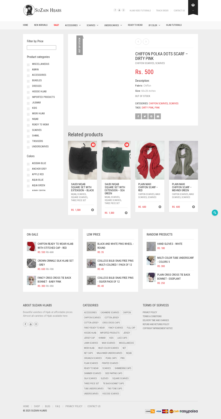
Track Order (162, 10)
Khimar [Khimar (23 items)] (102, 338)
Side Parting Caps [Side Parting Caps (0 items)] (113, 373)
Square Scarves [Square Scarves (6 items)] (120, 378)
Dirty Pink (147, 107)
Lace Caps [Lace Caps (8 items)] (122, 338)
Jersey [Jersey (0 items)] (126, 333)
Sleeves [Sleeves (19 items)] (105, 378)
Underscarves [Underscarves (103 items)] (91, 393)
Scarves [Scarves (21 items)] (106, 368)
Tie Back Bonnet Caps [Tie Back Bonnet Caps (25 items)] (113, 383)
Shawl (35, 135)
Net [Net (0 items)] (124, 348)
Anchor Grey (39, 168)
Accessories (71, 25)
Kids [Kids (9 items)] (111, 338)
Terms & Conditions (152, 316)
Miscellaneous (40, 64)
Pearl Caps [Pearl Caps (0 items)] (111, 358)
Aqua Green (38, 185)
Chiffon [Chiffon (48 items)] (127, 312)
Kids (34, 107)
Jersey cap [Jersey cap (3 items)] (89, 338)
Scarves (91, 25)
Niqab (73, 194)
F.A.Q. (57, 406)
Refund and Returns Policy (156, 324)
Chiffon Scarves (144, 63)
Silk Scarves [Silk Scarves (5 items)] (90, 378)
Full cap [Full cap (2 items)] (131, 328)
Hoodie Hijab (39, 91)
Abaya (35, 69)
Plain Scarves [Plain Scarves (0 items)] (91, 363)
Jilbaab (36, 102)
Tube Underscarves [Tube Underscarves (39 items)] (94, 388)
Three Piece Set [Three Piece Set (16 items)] (91, 383)
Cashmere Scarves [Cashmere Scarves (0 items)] (110, 312)
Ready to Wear (135, 25)
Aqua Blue (37, 179)
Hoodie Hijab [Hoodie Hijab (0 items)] (90, 333)
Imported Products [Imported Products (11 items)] (110, 333)
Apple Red (38, 174)
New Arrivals (41, 25)
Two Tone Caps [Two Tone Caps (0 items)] (114, 388)
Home (25, 25)
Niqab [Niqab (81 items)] (129, 353)
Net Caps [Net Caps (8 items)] (88, 353)
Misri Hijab (38, 113)
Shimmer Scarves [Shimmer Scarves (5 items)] (92, 373)
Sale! (56, 25)
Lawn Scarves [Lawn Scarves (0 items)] (91, 343)
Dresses (37, 86)
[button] (92, 210)
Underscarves (111, 25)
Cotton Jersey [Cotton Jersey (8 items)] (91, 322)
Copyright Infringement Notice (158, 328)
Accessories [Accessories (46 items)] (90, 312)
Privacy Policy (150, 312)
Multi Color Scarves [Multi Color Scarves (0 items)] (108, 348)
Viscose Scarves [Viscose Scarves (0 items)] (110, 393)
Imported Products (43, 97)
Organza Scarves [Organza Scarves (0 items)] (93, 358)
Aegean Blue (39, 163)
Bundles (37, 80)
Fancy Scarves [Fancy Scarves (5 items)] (116, 328)
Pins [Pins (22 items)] (122, 358)
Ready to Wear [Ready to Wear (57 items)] (91, 368)
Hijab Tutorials (174, 25)
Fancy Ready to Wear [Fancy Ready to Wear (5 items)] (94, 328)
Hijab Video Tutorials (140, 10)
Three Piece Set (78, 200)
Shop (37, 406)
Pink (157, 107)
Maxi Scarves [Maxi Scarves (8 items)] (108, 343)
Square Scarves (79, 197)
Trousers (37, 141)
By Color (153, 25)
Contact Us (179, 10)
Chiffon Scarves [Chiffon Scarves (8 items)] (92, 317)
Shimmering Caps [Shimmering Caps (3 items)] (123, 368)
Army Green (38, 190)
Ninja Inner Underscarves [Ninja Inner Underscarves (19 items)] (109, 353)
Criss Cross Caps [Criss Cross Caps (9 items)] (111, 322)
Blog (47, 406)
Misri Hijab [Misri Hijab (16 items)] (89, 348)
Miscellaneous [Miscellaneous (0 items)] (126, 343)
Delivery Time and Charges (156, 320)
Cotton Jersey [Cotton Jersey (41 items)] (112, 317)
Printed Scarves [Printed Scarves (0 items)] (110, 363)
